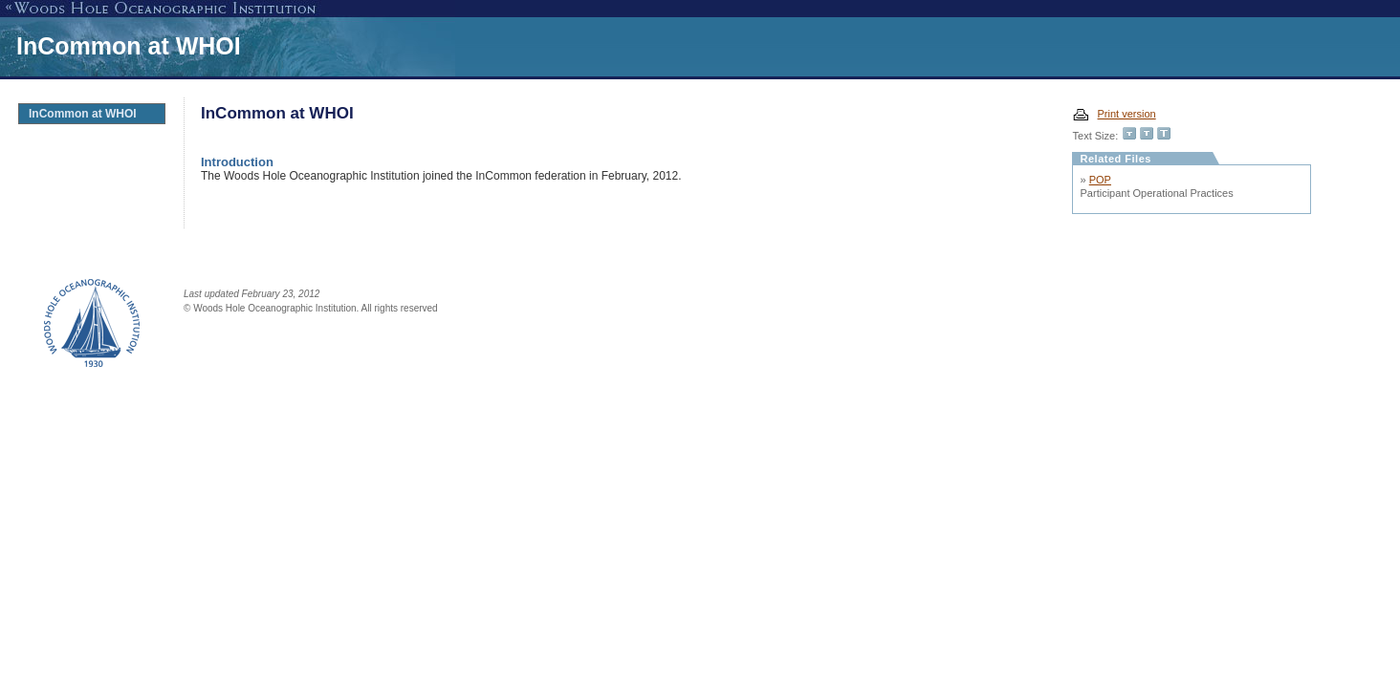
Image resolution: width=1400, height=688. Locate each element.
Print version (1127, 113)
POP (1100, 179)
